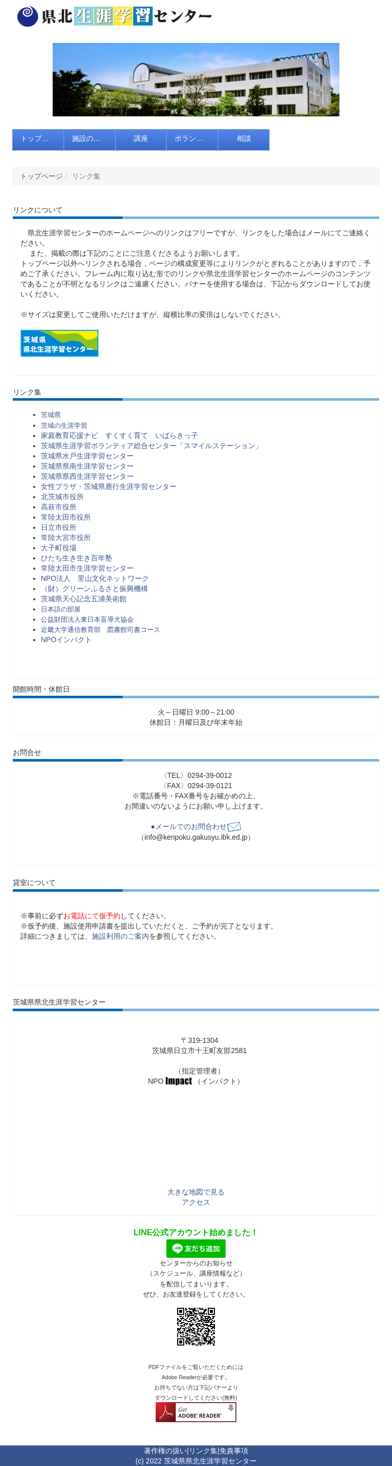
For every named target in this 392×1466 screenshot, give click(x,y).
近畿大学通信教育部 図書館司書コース (100, 629)
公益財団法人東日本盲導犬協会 (87, 619)
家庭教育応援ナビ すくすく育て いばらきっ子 (119, 435)
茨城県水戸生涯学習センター (87, 456)
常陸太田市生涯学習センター (87, 568)
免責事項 (233, 1451)
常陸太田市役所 (66, 517)
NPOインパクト (66, 640)
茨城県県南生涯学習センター (87, 466)
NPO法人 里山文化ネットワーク (95, 578)
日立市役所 (59, 527)
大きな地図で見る (196, 1192)
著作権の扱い (165, 1451)
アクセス (196, 1202)
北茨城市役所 (62, 497)
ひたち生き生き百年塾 (76, 558)
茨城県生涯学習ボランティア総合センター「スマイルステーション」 (151, 446)
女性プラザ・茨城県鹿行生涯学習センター (109, 486)
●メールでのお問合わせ (196, 826)
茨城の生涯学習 (64, 425)
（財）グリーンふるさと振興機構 (94, 588)
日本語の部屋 (61, 609)
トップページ (41, 176)
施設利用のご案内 (120, 936)
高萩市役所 (59, 507)
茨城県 (51, 415)
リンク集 (203, 1451)
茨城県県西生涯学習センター (87, 476)
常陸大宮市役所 (66, 537)
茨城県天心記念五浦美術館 (84, 599)
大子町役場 (59, 548)
